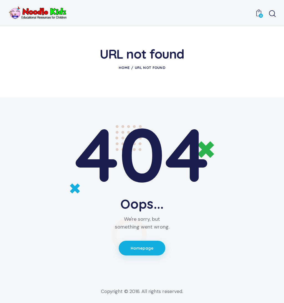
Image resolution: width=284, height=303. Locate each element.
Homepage (142, 248)
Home (124, 67)
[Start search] (272, 13)
